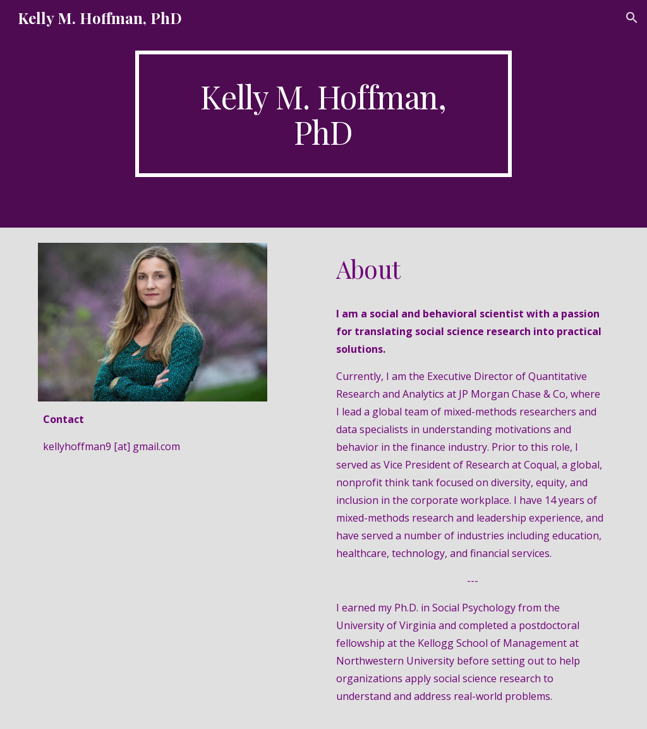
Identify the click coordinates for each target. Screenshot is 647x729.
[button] (632, 18)
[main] (323, 114)
